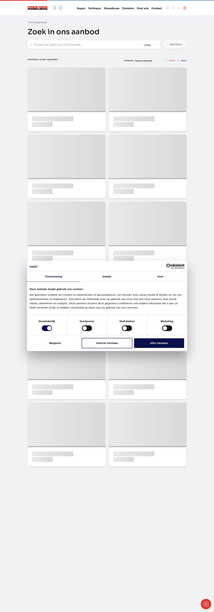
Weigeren (55, 342)
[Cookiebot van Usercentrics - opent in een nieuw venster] (168, 266)
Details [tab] (107, 276)
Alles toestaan (159, 342)
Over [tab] (160, 276)
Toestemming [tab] (53, 276)
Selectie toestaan (107, 342)
